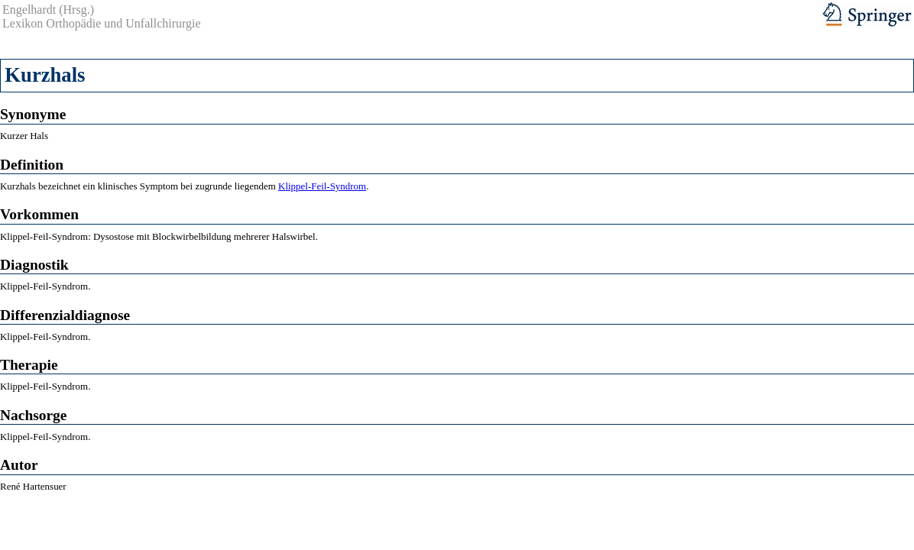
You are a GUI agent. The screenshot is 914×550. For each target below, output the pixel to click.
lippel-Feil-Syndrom (325, 186)
